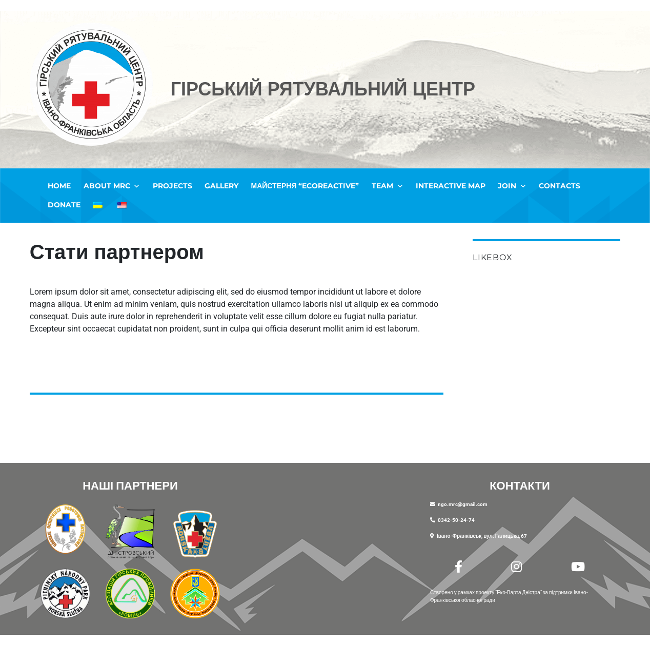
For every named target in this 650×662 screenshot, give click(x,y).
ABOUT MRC (107, 185)
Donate (64, 204)
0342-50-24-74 (456, 520)
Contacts (559, 185)
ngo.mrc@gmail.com (463, 504)
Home (59, 185)
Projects (172, 185)
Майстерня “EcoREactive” (305, 185)
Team (382, 185)
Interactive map (450, 185)
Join (507, 185)
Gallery (221, 185)
